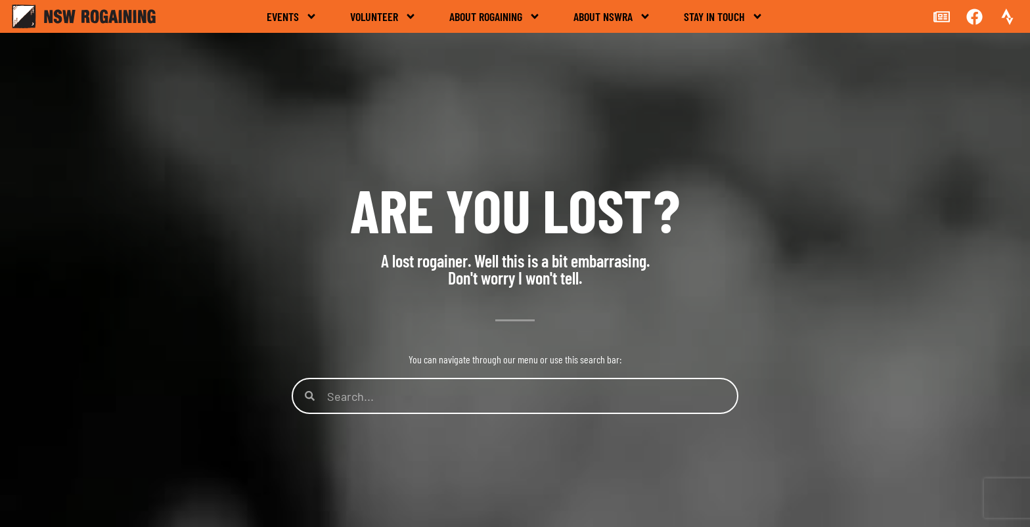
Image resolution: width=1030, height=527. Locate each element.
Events (292, 16)
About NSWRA (612, 16)
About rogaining (495, 16)
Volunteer (383, 16)
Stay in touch (723, 16)
